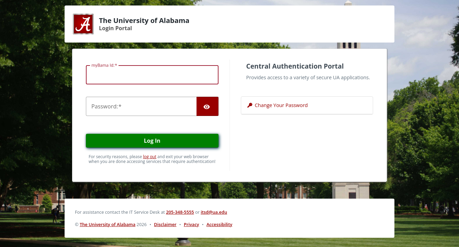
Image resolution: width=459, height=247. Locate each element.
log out (149, 157)
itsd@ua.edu (214, 212)
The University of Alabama (107, 224)
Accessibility (219, 224)
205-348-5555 (180, 212)
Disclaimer (165, 224)
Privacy (191, 224)
